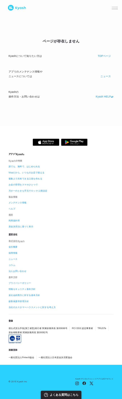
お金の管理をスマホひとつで (23, 184)
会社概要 (13, 247)
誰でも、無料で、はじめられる (24, 166)
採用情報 (13, 253)
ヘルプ (12, 209)
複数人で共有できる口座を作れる (25, 178)
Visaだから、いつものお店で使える (27, 172)
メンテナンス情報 (18, 202)
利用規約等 (14, 220)
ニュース (13, 259)
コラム (12, 265)
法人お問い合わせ (18, 271)
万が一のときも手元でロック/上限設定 (28, 191)
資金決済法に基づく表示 (21, 226)
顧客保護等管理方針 (19, 301)
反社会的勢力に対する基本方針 (24, 295)
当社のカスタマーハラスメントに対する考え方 (32, 307)
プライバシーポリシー (20, 283)
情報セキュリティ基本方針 (22, 289)
